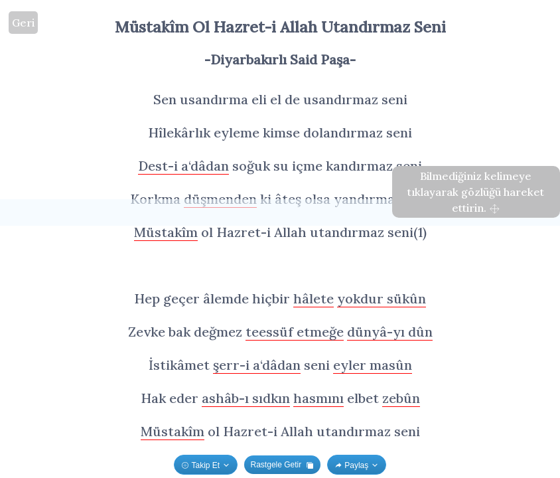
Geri (23, 22)
